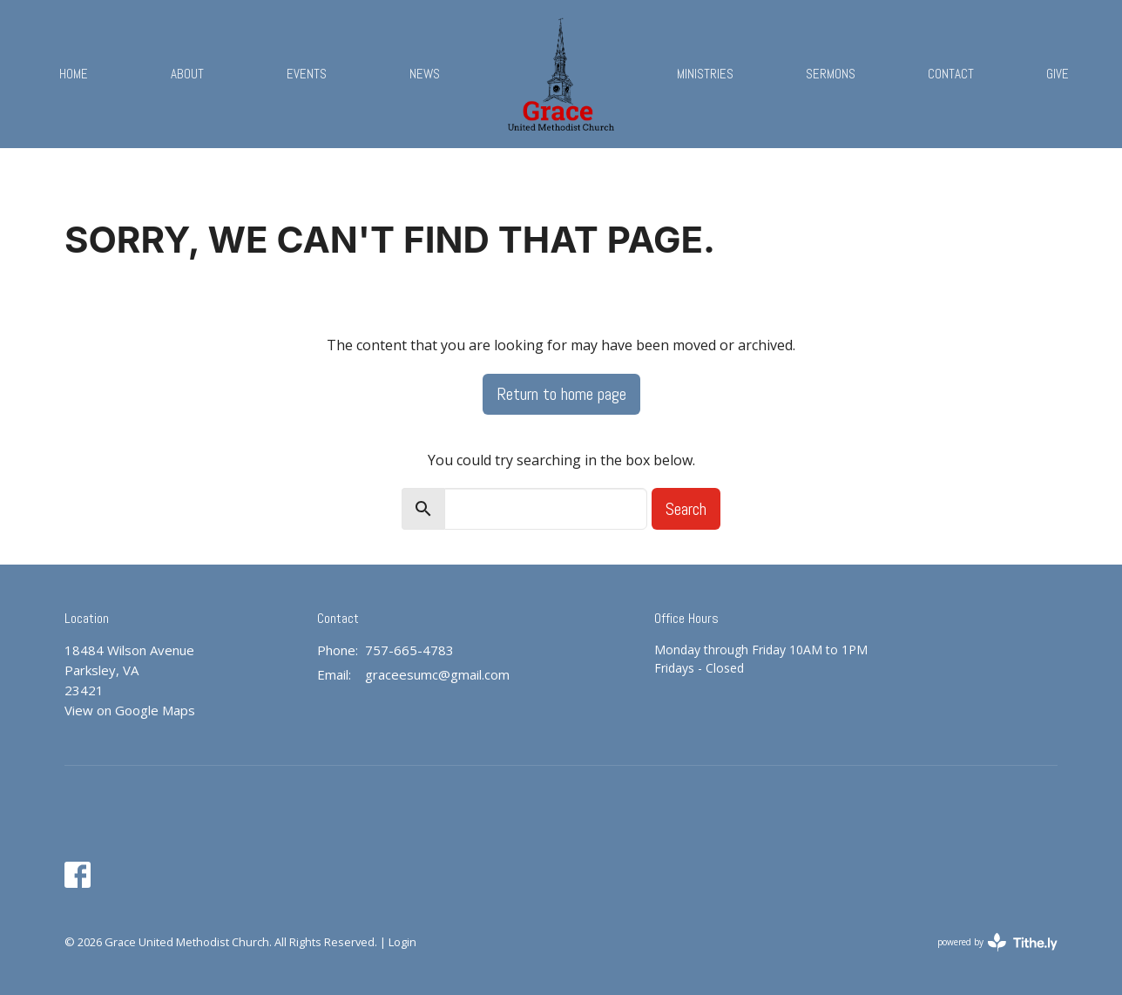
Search (686, 509)
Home (73, 73)
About (187, 73)
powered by (997, 942)
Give (1057, 73)
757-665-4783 (409, 650)
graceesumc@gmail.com (437, 674)
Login (402, 942)
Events (307, 73)
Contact (951, 73)
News (424, 73)
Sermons (830, 73)
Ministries (705, 73)
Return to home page (561, 393)
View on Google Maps (129, 710)
